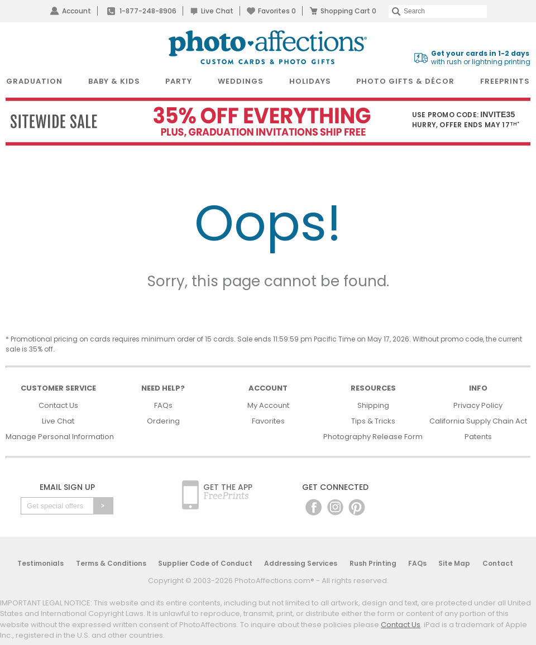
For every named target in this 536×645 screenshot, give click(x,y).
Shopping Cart (348, 11)
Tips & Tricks (373, 421)
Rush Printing (373, 563)
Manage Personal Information (60, 436)
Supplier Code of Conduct (205, 563)
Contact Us (58, 405)
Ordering (163, 421)
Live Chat (217, 11)
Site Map (454, 563)
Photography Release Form (373, 436)
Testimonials (40, 563)
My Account (268, 405)
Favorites (277, 11)
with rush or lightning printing (480, 58)
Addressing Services (300, 563)
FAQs (163, 405)
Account (76, 11)
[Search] (438, 11)
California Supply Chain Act (478, 421)
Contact (497, 563)
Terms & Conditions (111, 563)
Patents (478, 436)
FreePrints (505, 81)
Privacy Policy (477, 405)
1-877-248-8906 (147, 11)
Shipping (373, 405)
